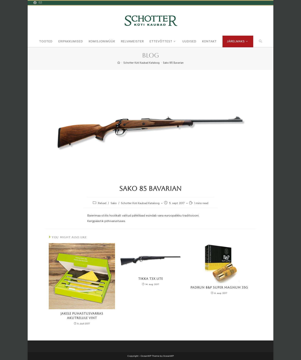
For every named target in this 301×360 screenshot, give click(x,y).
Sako (114, 203)
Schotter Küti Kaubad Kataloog (140, 203)
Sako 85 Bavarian (173, 62)
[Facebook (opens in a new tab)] (35, 3)
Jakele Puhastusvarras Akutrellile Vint (81, 316)
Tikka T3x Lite (150, 278)
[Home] (118, 62)
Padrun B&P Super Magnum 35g (219, 287)
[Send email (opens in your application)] (40, 3)
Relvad (102, 203)
